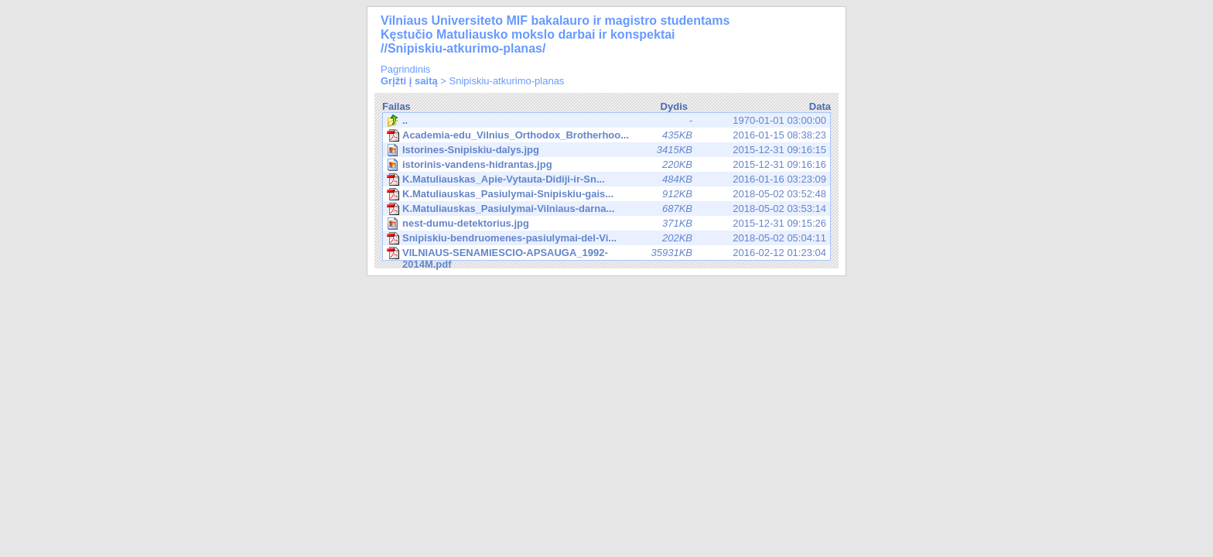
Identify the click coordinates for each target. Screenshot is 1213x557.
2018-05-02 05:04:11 (606, 238)
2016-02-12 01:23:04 (606, 253)
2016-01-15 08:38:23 (606, 135)
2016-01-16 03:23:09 (606, 179)
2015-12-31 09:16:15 (608, 149)
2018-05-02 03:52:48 (606, 194)
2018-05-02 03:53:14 (606, 209)
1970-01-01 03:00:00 (606, 120)
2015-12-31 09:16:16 (608, 164)
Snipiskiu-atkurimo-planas (507, 81)
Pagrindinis (405, 69)
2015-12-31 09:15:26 (608, 223)
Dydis (674, 106)
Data (820, 106)
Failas (396, 106)
